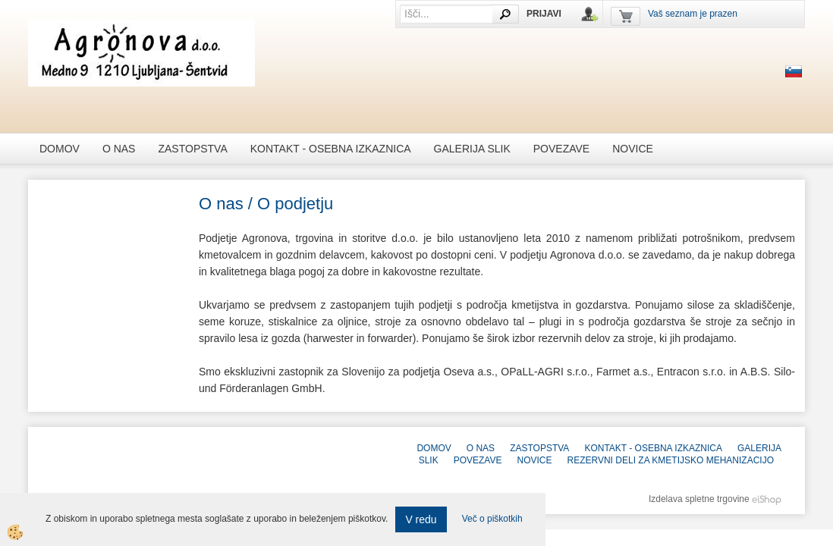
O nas (119, 149)
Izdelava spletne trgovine (699, 499)
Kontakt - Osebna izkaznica (330, 149)
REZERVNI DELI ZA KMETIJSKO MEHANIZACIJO (671, 460)
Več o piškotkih (492, 518)
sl (793, 71)
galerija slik (472, 149)
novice (632, 149)
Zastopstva (192, 149)
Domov (59, 149)
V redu (420, 519)
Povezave (561, 149)
